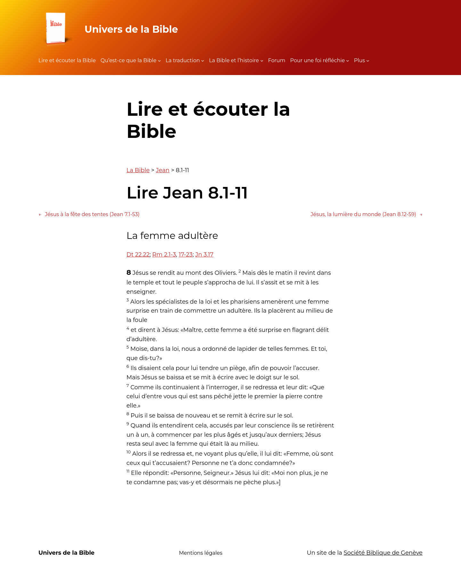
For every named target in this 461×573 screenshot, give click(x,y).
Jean (162, 170)
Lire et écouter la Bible (67, 60)
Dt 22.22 (138, 254)
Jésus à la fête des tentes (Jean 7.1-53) (89, 214)
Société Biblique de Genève (383, 552)
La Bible (138, 170)
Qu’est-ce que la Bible (129, 60)
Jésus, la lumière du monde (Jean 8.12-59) (367, 214)
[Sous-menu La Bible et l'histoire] (261, 60)
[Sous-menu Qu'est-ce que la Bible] (159, 60)
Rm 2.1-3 (164, 254)
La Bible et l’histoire (234, 60)
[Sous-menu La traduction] (202, 60)
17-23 (185, 254)
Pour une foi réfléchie (317, 60)
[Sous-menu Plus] (367, 60)
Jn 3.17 (204, 254)
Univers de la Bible (131, 29)
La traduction (183, 60)
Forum (276, 60)
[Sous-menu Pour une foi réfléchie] (347, 60)
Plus (359, 60)
